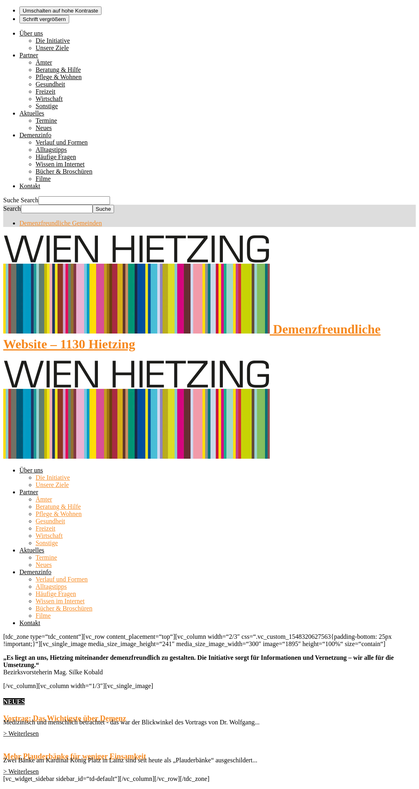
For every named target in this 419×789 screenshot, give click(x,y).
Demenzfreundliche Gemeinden (60, 223)
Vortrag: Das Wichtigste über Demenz (64, 718)
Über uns (31, 33)
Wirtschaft (49, 98)
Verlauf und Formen (62, 142)
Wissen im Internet (60, 164)
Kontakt (29, 186)
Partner (28, 55)
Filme (43, 178)
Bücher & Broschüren (64, 171)
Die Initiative (53, 40)
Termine (46, 120)
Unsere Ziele (52, 47)
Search (29, 200)
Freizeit (45, 91)
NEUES (14, 701)
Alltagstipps (51, 149)
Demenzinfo (35, 135)
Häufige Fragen (56, 156)
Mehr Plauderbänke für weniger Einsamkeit (74, 756)
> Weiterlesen (21, 733)
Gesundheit (50, 84)
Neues (44, 127)
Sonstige (47, 106)
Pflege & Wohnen (59, 76)
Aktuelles (31, 113)
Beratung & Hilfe (58, 69)
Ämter (44, 62)
